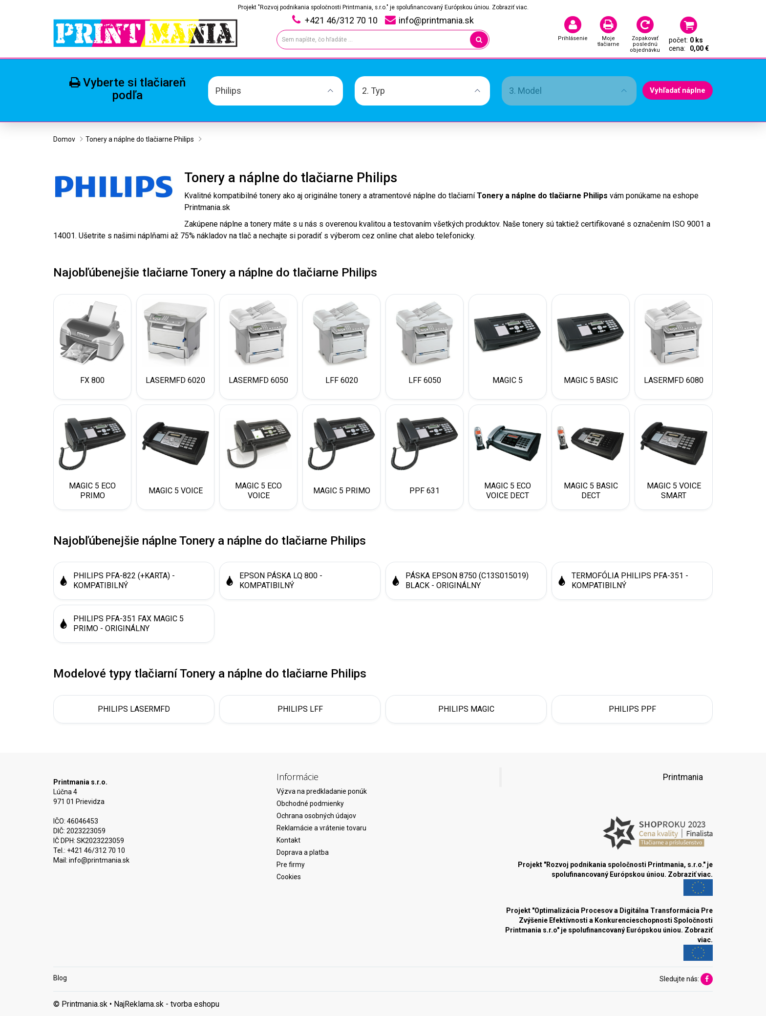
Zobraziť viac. (510, 7)
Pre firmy (291, 864)
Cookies (289, 877)
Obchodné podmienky (310, 803)
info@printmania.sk (99, 860)
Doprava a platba (303, 852)
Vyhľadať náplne (677, 90)
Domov (64, 139)
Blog (60, 978)
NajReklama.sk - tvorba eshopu (166, 1004)
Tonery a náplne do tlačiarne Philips (139, 139)
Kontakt (288, 840)
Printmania (683, 777)
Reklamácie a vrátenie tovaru (321, 828)
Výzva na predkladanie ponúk (322, 791)
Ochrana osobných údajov (316, 816)
